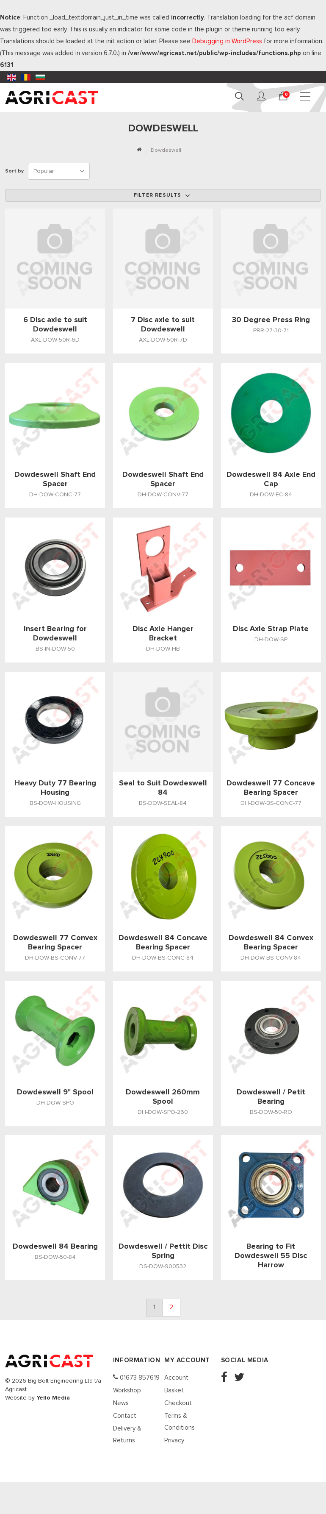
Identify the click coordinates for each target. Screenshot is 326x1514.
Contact (124, 1416)
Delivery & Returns (127, 1434)
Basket (174, 1390)
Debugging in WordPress (227, 41)
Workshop (127, 1390)
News (121, 1403)
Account (176, 1378)
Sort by (15, 171)
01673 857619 (136, 1377)
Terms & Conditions (179, 1422)
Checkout (178, 1403)
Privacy (174, 1440)
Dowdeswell (166, 150)
